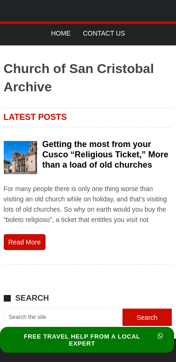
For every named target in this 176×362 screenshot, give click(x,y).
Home (61, 33)
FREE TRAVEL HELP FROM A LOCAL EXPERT (93, 340)
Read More (24, 242)
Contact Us (104, 33)
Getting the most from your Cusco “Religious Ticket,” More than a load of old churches (105, 155)
